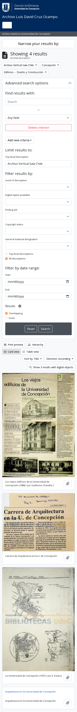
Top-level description (16, 156)
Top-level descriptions (21, 253)
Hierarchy (35, 344)
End (7, 289)
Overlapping (16, 313)
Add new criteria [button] (18, 140)
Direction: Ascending (58, 358)
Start (8, 274)
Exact (12, 318)
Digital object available (17, 195)
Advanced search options (26, 83)
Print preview (13, 344)
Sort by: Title (32, 358)
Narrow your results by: (38, 43)
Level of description (16, 180)
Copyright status (14, 224)
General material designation (21, 239)
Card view (11, 351)
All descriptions (17, 258)
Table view (30, 351)
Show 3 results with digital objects (51, 367)
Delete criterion (38, 128)
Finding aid (11, 209)
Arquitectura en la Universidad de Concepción (30, 691)
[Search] (38, 101)
